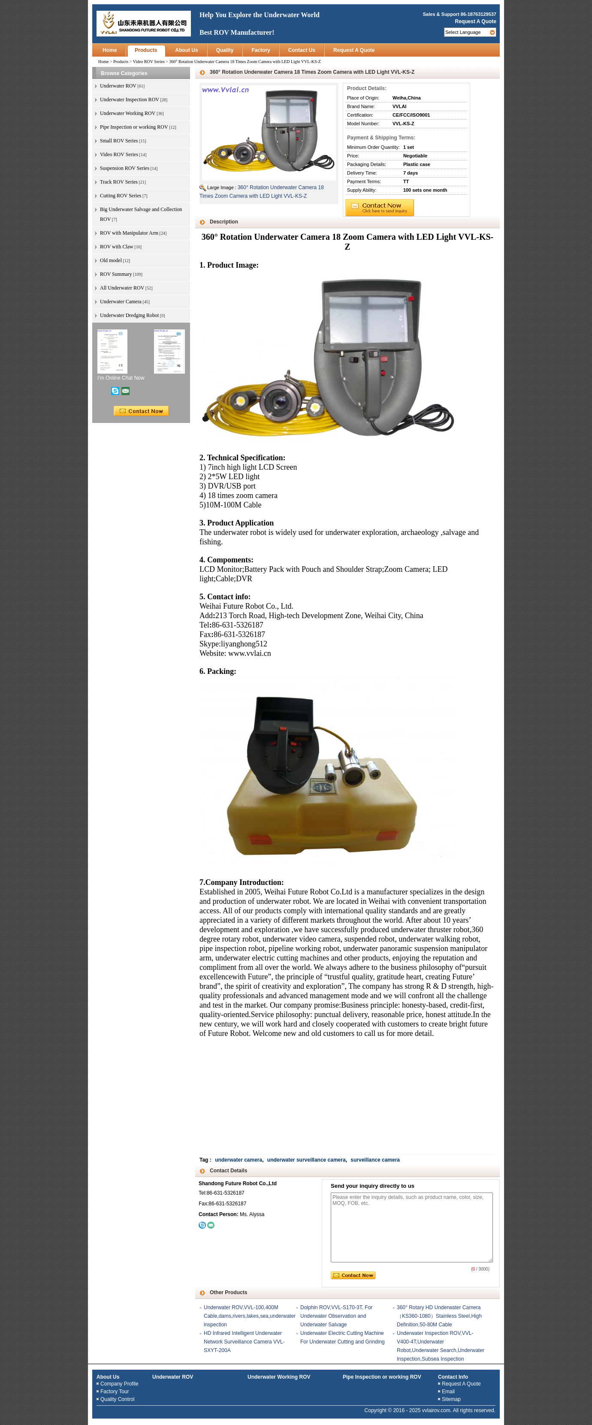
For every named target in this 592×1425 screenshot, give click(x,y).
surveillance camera (375, 1160)
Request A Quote (475, 21)
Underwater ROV (172, 1377)
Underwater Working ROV (279, 1377)
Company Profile (119, 1384)
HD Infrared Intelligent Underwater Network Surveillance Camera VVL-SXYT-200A (244, 1341)
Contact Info (453, 1377)
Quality (225, 50)
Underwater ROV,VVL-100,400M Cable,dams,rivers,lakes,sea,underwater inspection (250, 1316)
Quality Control (117, 1399)
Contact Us (301, 50)
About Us (186, 50)
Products (146, 50)
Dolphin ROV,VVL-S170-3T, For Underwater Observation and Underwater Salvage (336, 1316)
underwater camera (238, 1160)
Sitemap (451, 1399)
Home (110, 50)
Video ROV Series (149, 61)
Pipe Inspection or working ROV (382, 1377)
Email (448, 1392)
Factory (260, 50)
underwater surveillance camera (306, 1160)
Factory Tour (114, 1392)
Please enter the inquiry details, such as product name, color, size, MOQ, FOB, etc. (412, 1227)
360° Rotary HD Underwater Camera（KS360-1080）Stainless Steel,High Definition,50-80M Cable (439, 1316)
